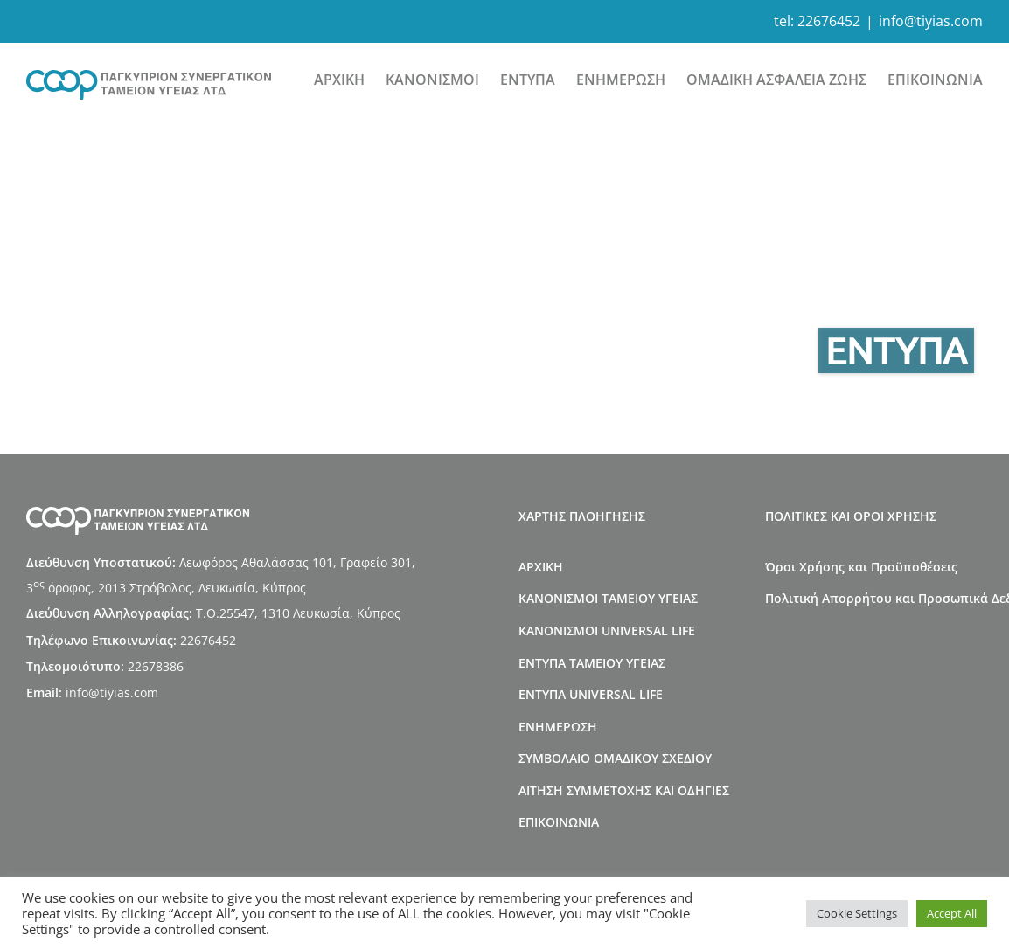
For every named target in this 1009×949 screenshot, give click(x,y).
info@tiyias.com (931, 21)
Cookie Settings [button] (857, 913)
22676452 (828, 21)
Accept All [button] (952, 913)
